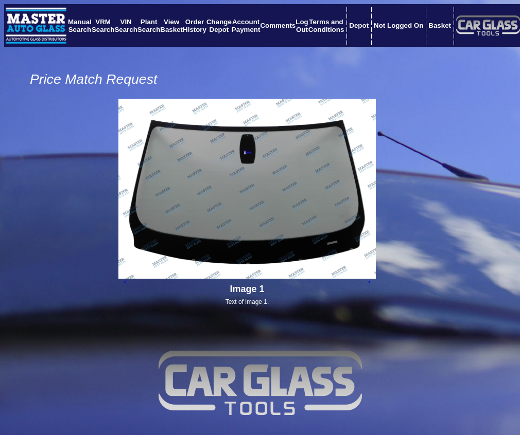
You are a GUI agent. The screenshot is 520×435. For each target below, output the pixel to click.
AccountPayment (246, 25)
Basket (439, 25)
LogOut (302, 25)
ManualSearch (80, 25)
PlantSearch (148, 25)
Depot (359, 25)
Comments (278, 25)
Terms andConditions (326, 25)
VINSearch (125, 25)
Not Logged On (398, 25)
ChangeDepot (219, 25)
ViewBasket (171, 25)
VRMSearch (103, 25)
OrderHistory (194, 25)
